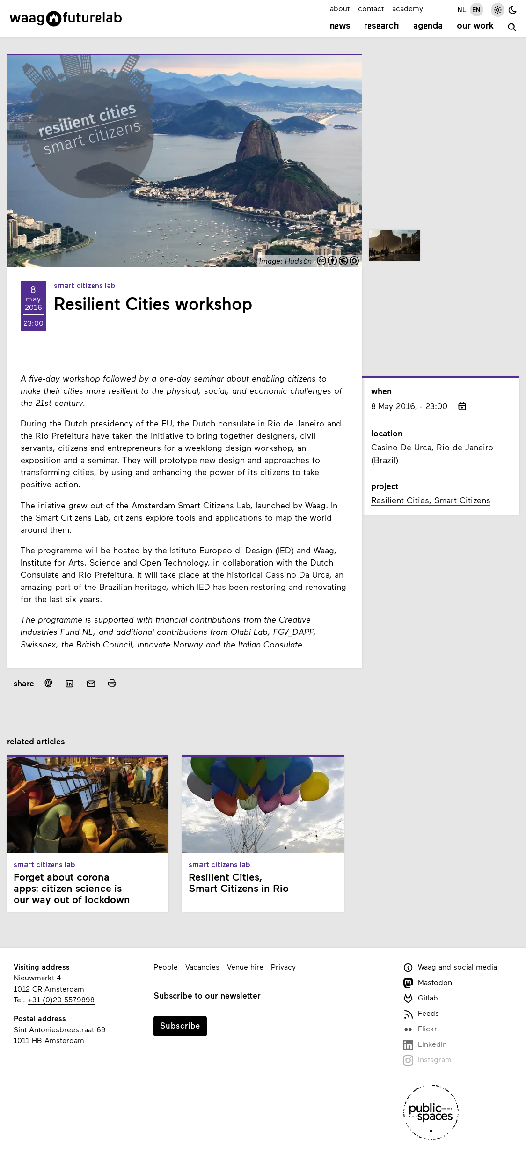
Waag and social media (450, 967)
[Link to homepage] (65, 18)
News (340, 26)
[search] (512, 27)
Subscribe (180, 1025)
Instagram (427, 1060)
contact (371, 8)
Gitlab (420, 998)
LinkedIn (425, 1044)
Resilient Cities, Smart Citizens (430, 500)
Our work (475, 26)
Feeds (421, 1013)
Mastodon (428, 983)
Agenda (428, 26)
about (340, 8)
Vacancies (202, 966)
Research (381, 26)
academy (407, 8)
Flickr (420, 1029)
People (165, 966)
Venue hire (245, 966)
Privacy (283, 966)
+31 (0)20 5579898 (61, 999)
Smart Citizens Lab (85, 286)
